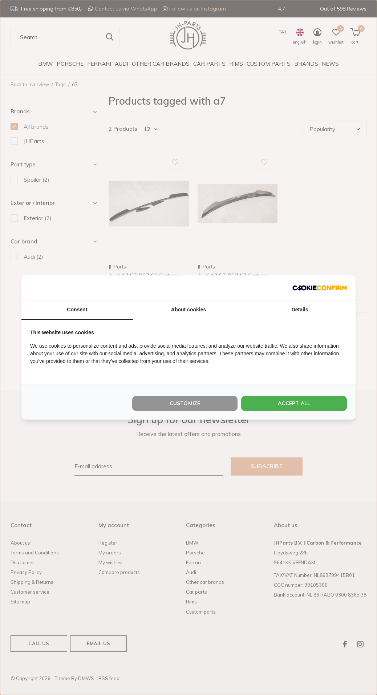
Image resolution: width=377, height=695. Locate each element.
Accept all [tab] (294, 403)
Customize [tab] (185, 403)
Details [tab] (300, 309)
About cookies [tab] (188, 309)
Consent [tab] (77, 309)
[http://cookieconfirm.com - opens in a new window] (319, 287)
